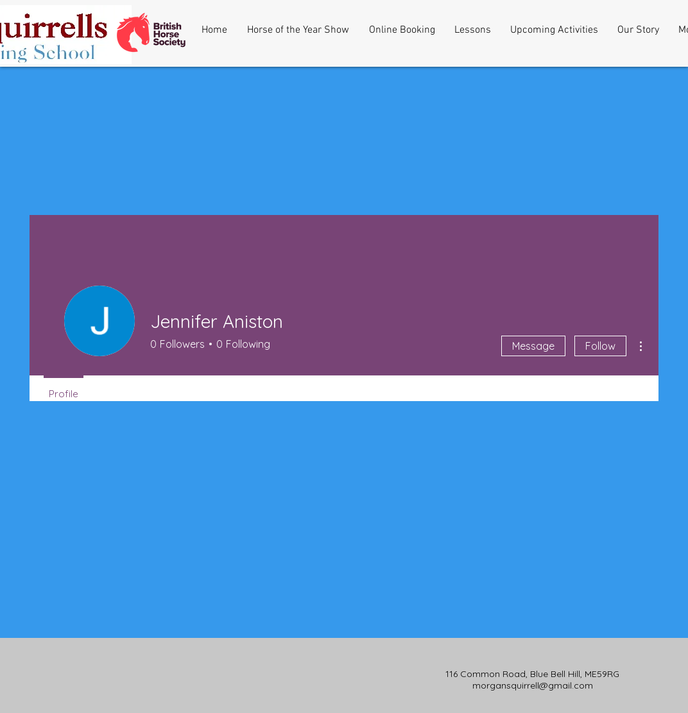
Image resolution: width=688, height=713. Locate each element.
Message (533, 345)
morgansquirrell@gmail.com (532, 685)
